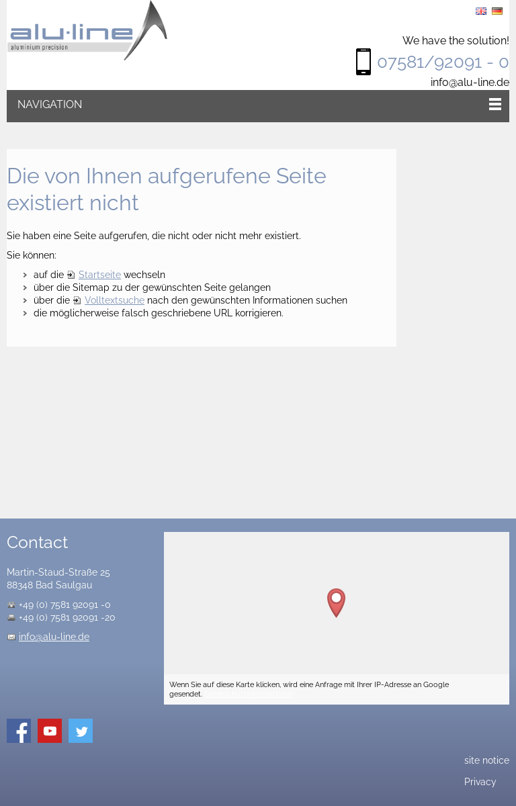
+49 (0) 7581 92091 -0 (65, 604)
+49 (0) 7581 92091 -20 (67, 617)
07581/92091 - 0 (443, 62)
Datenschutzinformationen (249, 694)
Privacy (480, 781)
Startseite (100, 274)
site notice (486, 760)
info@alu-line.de (470, 82)
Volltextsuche (114, 300)
